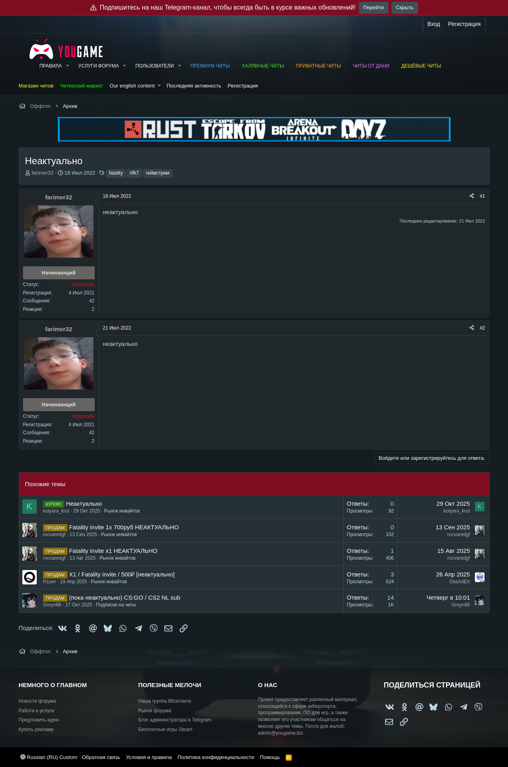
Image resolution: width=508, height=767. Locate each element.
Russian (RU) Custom (48, 757)
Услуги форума (98, 66)
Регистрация (242, 86)
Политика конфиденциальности (216, 757)
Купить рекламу (36, 729)
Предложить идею (39, 720)
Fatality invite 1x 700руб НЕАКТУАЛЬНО (124, 527)
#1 (482, 196)
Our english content (132, 86)
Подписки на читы (116, 605)
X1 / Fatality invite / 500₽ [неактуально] (122, 574)
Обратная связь (101, 757)
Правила (51, 66)
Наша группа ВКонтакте (165, 701)
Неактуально (84, 503)
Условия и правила (149, 757)
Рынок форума (154, 710)
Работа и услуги (36, 710)
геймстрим (158, 173)
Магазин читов (36, 86)
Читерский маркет (81, 86)
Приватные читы (318, 66)
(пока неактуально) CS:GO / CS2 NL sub (124, 597)
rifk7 (134, 173)
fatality (116, 173)
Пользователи (154, 66)
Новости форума (37, 701)
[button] (67, 66)
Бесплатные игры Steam (165, 729)
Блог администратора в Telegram (175, 720)
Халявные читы (263, 66)
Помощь (270, 757)
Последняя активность (193, 86)
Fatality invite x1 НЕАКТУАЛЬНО (113, 550)
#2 (482, 328)
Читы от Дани (371, 66)
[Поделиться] (471, 196)
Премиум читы (210, 66)
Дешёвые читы (421, 66)
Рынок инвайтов (122, 511)
